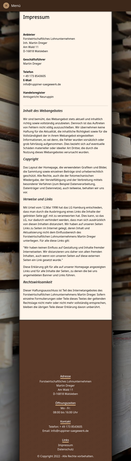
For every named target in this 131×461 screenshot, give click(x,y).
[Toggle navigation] (11, 5)
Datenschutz (65, 449)
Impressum (65, 445)
